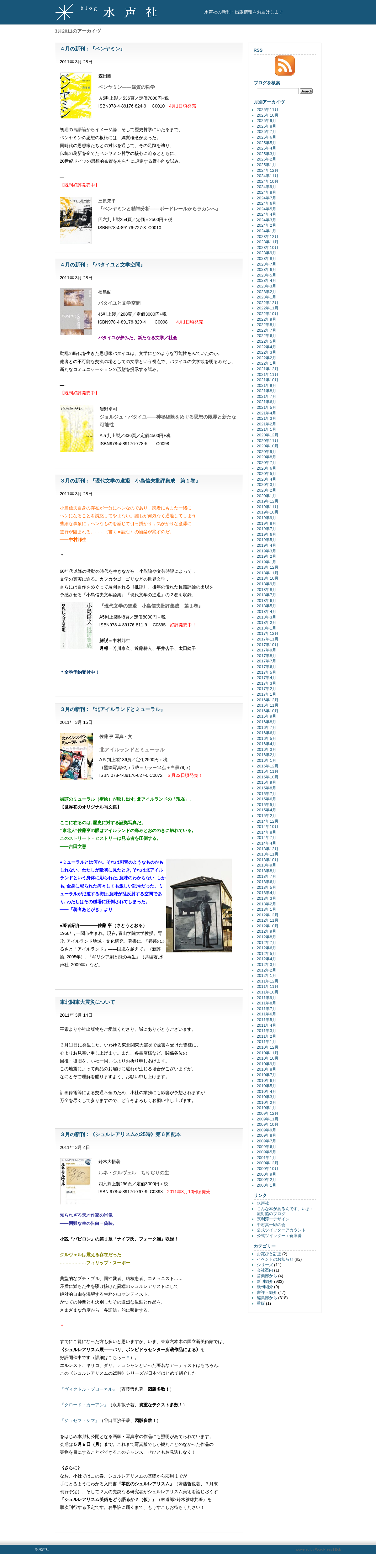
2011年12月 (267, 981)
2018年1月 (266, 628)
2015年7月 (266, 793)
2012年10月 (267, 926)
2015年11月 (267, 771)
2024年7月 (266, 198)
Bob (338, 1549)
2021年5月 (266, 407)
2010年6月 (266, 1080)
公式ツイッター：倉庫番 (279, 1235)
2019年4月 (266, 545)
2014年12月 (267, 821)
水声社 (263, 1203)
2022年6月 (266, 335)
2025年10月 (267, 115)
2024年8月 (266, 192)
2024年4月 (266, 214)
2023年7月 (266, 264)
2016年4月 (266, 743)
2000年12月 (267, 1163)
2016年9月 (266, 716)
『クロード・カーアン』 (84, 1404)
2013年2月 (266, 904)
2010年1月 (266, 1107)
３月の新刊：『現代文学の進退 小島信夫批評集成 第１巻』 (130, 480)
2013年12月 (267, 848)
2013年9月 (266, 865)
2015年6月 (266, 799)
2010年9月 (266, 1063)
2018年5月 (266, 605)
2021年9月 (266, 385)
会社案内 (265, 1270)
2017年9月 (266, 650)
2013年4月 (266, 892)
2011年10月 (267, 992)
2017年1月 (266, 694)
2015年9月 (266, 782)
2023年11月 (267, 242)
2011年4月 (266, 1025)
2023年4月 (266, 280)
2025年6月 (266, 137)
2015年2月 (266, 815)
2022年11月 (267, 308)
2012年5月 (266, 953)
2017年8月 (266, 655)
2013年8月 (266, 870)
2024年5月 (266, 209)
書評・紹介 (267, 1292)
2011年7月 (266, 1008)
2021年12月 (267, 368)
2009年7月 (266, 1141)
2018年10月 (267, 578)
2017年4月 (266, 677)
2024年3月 (266, 220)
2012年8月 (266, 937)
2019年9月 (266, 517)
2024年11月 (267, 175)
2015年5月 (266, 804)
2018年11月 (267, 573)
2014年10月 (267, 826)
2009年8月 (266, 1135)
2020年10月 (267, 446)
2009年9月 (266, 1130)
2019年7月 (266, 528)
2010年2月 (266, 1102)
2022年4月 (266, 347)
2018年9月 (266, 584)
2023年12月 (267, 236)
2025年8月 (266, 126)
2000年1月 (266, 1185)
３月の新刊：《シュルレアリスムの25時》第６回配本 (120, 1134)
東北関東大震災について (87, 1002)
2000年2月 (266, 1179)
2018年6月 (266, 600)
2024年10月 (267, 181)
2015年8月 (266, 788)
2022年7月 (266, 330)
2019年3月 (266, 551)
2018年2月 (266, 622)
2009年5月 (266, 1152)
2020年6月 (266, 468)
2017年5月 (266, 672)
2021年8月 (266, 390)
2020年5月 (266, 473)
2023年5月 (266, 275)
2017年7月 (266, 661)
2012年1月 (266, 975)
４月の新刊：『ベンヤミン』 (92, 48)
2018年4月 (266, 611)
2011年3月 (266, 1030)
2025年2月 (266, 159)
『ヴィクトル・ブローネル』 (88, 1389)
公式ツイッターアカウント (281, 1230)
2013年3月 (266, 898)
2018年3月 (266, 617)
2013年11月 (267, 854)
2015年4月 (266, 810)
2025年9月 (266, 120)
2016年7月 (266, 727)
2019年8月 (266, 523)
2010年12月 (267, 1047)
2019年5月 (266, 539)
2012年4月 (266, 958)
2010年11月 (267, 1053)
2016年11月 (267, 705)
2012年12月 (267, 915)
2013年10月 (267, 859)
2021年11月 (267, 374)
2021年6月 (266, 401)
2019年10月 (267, 512)
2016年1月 (266, 760)
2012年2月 (266, 970)
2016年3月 (266, 749)
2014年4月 (266, 843)
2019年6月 (266, 534)
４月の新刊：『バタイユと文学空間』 (102, 264)
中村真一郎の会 (271, 1224)
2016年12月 (267, 700)
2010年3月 (266, 1096)
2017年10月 (267, 644)
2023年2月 (266, 291)
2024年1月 (266, 231)
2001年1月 (266, 1157)
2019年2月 (266, 556)
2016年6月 (266, 732)
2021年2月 (266, 424)
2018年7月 (266, 595)
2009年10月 (267, 1124)
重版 (261, 1303)
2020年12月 (267, 435)
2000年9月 (266, 1174)
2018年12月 (267, 567)
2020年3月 (266, 484)
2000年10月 (267, 1168)
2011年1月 (266, 1041)
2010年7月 (266, 1074)
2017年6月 (266, 666)
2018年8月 (266, 589)
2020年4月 (266, 479)
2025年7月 (266, 131)
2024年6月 (266, 203)
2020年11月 (267, 440)
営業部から (267, 1275)
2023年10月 (267, 247)
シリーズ (265, 1264)
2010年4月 (266, 1091)
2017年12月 (267, 633)
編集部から (267, 1297)
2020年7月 (266, 462)
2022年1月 (266, 363)
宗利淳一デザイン (273, 1219)
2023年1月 (266, 297)
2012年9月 (266, 931)
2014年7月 (266, 837)
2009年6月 (266, 1146)
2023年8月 (266, 258)
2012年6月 (266, 948)
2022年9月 (266, 319)
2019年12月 (267, 501)
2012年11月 (267, 920)
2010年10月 (267, 1058)
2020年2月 (266, 490)
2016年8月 (266, 721)
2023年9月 (266, 252)
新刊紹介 (265, 1281)
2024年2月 (266, 225)
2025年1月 (266, 164)
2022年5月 (266, 341)
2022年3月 (266, 352)
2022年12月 (267, 302)
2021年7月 (266, 396)
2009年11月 (267, 1119)
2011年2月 (266, 1036)
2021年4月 (266, 413)
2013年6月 (266, 881)
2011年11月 (267, 986)
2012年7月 (266, 942)
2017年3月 (266, 683)
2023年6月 (266, 269)
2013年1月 (266, 909)
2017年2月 (266, 688)
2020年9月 (266, 451)
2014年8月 (266, 832)
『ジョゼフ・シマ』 (79, 1420)
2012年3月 (266, 964)
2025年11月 (267, 109)
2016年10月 (267, 711)
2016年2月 (266, 754)
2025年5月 (266, 142)
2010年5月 (266, 1085)
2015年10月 (267, 777)
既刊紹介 (265, 1286)
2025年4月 (266, 148)
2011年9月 (266, 997)
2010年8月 (266, 1069)
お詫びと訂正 (269, 1253)
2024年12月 (267, 170)
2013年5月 (266, 887)
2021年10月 (267, 379)
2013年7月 (266, 876)
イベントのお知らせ (275, 1259)
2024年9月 (266, 186)
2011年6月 (266, 1014)
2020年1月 (266, 495)
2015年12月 (267, 766)
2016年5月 (266, 738)
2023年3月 (266, 286)
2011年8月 (266, 1003)
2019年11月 (267, 506)
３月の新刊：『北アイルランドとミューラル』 (112, 709)
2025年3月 (266, 153)
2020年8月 (266, 457)
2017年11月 (267, 639)
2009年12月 (267, 1113)
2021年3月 (266, 418)
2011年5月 (266, 1019)
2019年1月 (266, 562)
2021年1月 (266, 429)
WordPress (323, 1549)
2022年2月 (266, 358)
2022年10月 (267, 313)
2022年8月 (266, 324)
